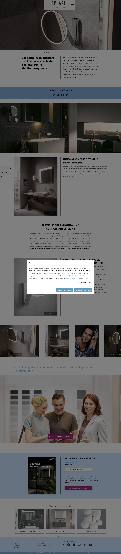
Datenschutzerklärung (71, 278)
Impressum (88, 278)
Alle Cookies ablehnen (64, 290)
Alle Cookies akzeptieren (82, 290)
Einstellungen (82, 282)
